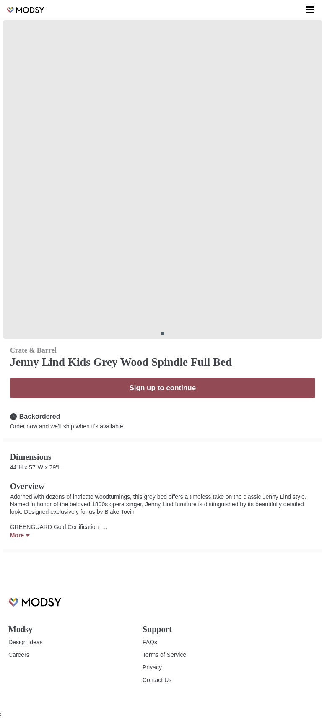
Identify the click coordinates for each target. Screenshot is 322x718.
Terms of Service (164, 654)
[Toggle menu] (310, 10)
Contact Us (157, 680)
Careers (18, 654)
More (20, 535)
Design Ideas (25, 642)
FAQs (149, 642)
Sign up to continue (162, 388)
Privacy (152, 667)
